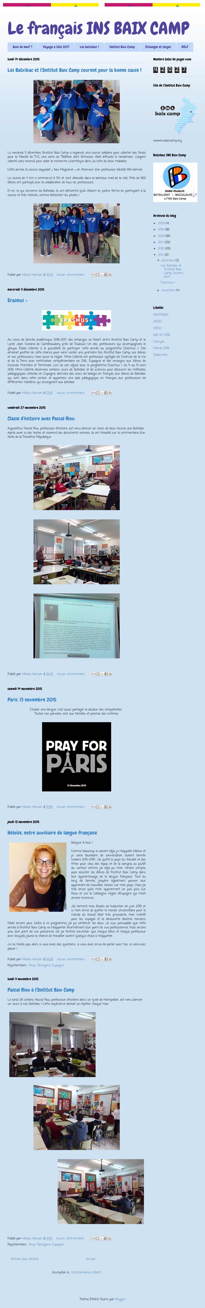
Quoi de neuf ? (22, 47)
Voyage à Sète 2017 (56, 47)
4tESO (157, 328)
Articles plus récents (25, 1259)
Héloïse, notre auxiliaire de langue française (52, 832)
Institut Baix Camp (122, 47)
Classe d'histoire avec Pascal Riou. (41, 418)
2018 (161, 236)
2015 (161, 255)
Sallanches (160, 355)
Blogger (120, 1299)
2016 (161, 248)
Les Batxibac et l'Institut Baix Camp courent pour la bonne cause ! (75, 70)
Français (158, 342)
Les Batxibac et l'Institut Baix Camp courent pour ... (172, 271)
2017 (161, 242)
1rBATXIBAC (161, 315)
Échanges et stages (158, 47)
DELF (184, 47)
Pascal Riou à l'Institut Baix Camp (41, 989)
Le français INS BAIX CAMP (98, 28)
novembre (168, 290)
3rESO (157, 321)
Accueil (90, 1259)
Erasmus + (18, 300)
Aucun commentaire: (71, 275)
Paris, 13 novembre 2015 (32, 699)
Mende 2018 (161, 348)
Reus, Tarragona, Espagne (46, 965)
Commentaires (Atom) (86, 1272)
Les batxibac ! (89, 47)
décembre (168, 260)
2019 (161, 229)
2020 (162, 223)
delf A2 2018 (161, 335)
